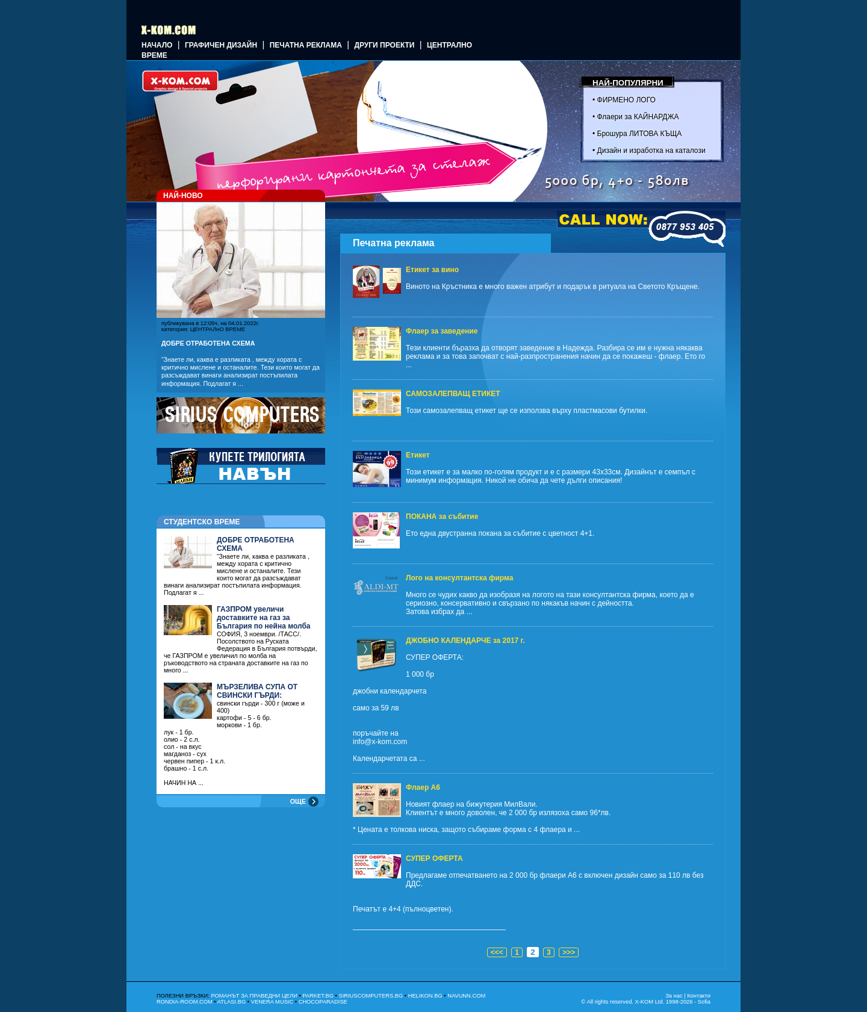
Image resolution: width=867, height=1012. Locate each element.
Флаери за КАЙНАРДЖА (638, 117)
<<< (497, 952)
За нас (673, 996)
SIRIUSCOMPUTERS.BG (370, 996)
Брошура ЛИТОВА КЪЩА (639, 133)
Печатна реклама (306, 45)
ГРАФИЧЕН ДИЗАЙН (221, 45)
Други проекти (384, 45)
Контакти (698, 996)
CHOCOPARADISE (323, 1002)
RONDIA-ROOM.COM (185, 1002)
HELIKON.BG (425, 996)
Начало (156, 45)
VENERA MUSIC (272, 1002)
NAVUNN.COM (466, 996)
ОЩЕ (298, 801)
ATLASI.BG (231, 1002)
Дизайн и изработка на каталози (651, 150)
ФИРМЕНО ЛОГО (626, 100)
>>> (568, 952)
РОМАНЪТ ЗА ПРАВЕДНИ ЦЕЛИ (254, 996)
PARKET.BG (318, 996)
